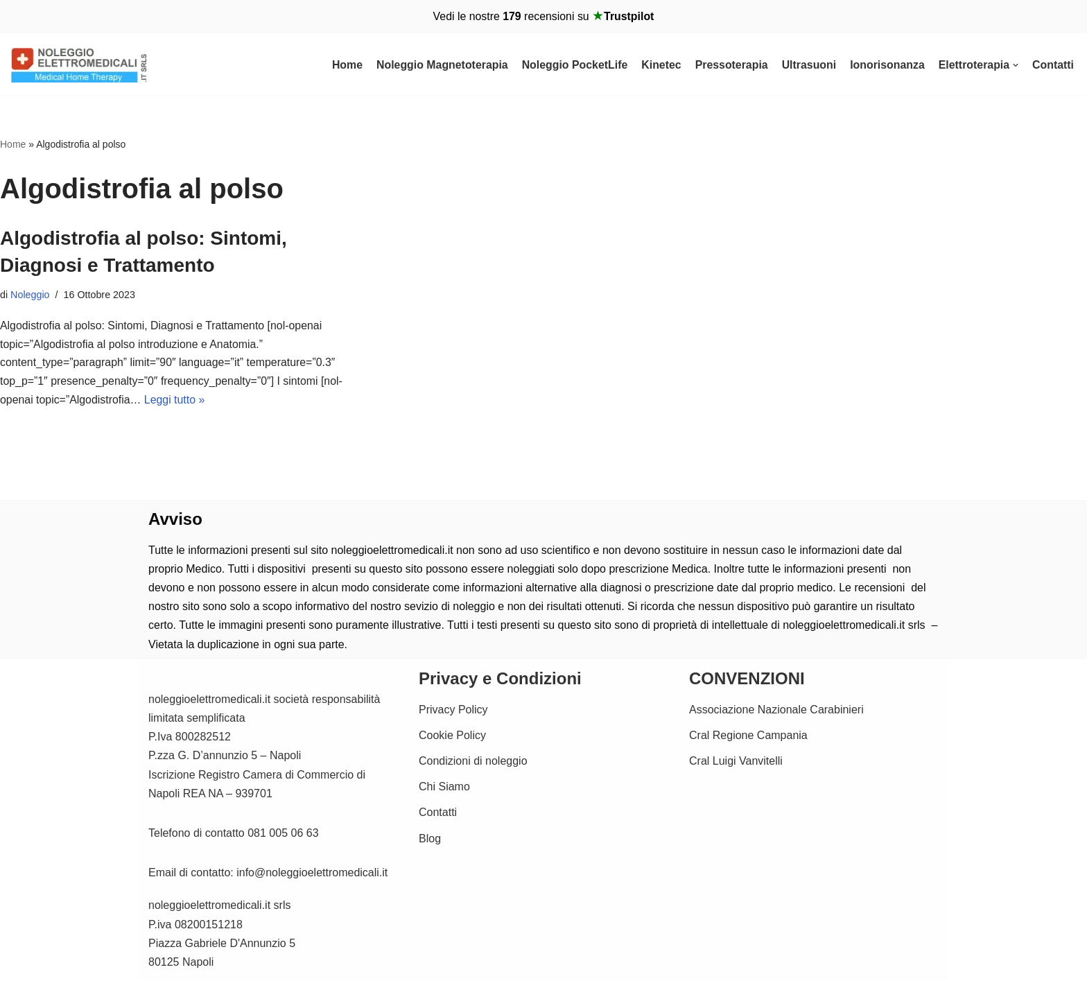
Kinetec (658, 65)
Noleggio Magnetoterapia (438, 65)
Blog (430, 840)
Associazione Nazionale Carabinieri (776, 711)
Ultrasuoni (807, 65)
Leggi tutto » (175, 402)
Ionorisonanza (886, 65)
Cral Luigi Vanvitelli (736, 762)
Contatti (1053, 65)
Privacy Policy (453, 711)
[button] (1015, 65)
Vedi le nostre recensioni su (543, 16)
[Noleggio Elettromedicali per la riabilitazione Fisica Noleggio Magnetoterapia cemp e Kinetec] (79, 65)
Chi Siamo (444, 789)
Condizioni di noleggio (473, 762)
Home (342, 65)
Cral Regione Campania (748, 737)
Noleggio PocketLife (571, 65)
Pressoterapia (729, 65)
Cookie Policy (452, 737)
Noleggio (30, 294)
